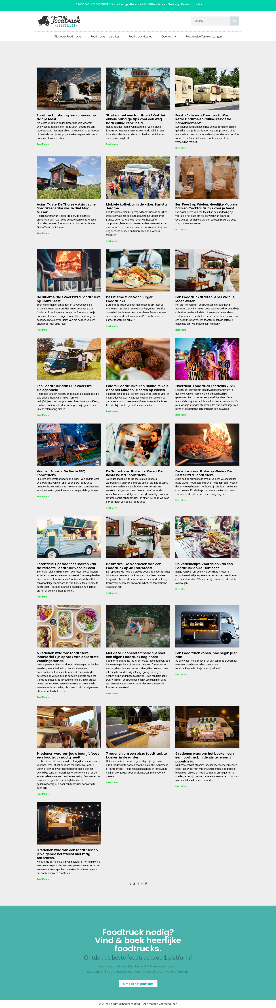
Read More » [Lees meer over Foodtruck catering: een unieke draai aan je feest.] (43, 144)
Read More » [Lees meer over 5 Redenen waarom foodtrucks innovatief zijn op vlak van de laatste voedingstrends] (43, 697)
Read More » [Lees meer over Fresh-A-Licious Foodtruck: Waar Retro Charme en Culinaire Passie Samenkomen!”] (181, 148)
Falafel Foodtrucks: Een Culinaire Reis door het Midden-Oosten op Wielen (137, 388)
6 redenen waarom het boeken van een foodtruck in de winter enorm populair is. (204, 757)
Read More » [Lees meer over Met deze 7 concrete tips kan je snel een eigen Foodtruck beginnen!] (112, 693)
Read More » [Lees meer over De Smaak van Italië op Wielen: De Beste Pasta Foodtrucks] (112, 508)
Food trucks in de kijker (105, 36)
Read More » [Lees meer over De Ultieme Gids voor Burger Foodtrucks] (112, 326)
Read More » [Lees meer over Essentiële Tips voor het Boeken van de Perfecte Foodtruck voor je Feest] (43, 597)
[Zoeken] (234, 21)
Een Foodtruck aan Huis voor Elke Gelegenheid (64, 388)
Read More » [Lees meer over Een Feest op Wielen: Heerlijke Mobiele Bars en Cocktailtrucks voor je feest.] (181, 229)
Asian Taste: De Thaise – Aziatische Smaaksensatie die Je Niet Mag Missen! (66, 208)
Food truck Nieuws (140, 36)
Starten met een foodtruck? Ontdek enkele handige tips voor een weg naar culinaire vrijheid (136, 119)
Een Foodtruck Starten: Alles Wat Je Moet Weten (205, 299)
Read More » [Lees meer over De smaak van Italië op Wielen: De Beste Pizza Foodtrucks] (181, 500)
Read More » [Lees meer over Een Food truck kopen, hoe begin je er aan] (181, 674)
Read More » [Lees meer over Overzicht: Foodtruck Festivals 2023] (181, 415)
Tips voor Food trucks (67, 36)
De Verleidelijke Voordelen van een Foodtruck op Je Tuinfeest (204, 566)
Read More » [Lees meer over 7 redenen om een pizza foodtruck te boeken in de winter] (112, 782)
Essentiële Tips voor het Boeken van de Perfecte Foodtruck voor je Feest (66, 566)
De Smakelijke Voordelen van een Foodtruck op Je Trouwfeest (133, 566)
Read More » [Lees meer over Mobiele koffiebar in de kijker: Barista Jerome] (112, 241)
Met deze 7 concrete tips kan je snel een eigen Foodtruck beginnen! (135, 655)
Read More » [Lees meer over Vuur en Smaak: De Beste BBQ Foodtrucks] (43, 496)
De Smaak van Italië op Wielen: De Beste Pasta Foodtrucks (134, 473)
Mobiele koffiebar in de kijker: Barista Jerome (136, 206)
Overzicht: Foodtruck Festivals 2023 (205, 386)
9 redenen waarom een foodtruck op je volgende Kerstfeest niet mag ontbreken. (67, 854)
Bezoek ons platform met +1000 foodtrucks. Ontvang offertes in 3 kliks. (157, 4)
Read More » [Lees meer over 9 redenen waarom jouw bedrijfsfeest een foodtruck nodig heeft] (43, 794)
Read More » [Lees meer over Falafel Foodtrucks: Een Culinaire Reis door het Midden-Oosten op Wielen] (112, 411)
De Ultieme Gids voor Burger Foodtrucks (129, 299)
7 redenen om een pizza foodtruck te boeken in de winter (136, 755)
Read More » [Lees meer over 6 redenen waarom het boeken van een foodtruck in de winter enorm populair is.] (181, 786)
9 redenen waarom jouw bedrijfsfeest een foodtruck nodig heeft (68, 755)
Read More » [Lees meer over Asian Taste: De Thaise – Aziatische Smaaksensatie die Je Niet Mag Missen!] (43, 233)
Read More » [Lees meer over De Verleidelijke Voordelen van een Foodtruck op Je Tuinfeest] (181, 589)
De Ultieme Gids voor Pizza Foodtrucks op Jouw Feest (68, 299)
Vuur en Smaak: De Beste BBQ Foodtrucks (61, 473)
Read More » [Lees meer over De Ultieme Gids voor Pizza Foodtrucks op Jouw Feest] (43, 330)
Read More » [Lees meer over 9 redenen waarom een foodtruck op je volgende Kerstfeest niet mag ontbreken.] (43, 879)
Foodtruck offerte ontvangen (204, 36)
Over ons (168, 36)
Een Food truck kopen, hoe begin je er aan (206, 655)
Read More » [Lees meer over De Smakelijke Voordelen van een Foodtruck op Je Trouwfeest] (112, 593)
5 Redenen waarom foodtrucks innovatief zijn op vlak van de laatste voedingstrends (68, 657)
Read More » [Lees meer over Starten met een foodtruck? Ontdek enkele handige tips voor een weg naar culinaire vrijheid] (112, 144)
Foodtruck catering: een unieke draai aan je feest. (67, 117)
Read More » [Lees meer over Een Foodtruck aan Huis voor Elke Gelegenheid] (43, 415)
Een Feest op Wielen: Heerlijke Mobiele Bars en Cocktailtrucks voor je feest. (206, 206)
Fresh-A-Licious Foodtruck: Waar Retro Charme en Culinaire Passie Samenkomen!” (203, 119)
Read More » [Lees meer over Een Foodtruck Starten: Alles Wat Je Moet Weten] (181, 330)
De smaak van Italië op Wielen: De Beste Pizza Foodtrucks (203, 473)
